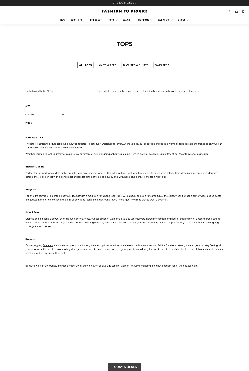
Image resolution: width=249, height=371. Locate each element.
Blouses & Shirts (135, 65)
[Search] (229, 11)
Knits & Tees (107, 65)
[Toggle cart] (243, 11)
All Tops (85, 65)
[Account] (236, 11)
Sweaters (162, 65)
